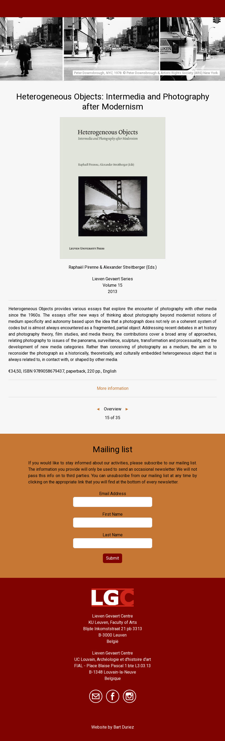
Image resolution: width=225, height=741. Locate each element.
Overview (112, 408)
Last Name (113, 534)
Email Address (112, 493)
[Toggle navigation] (215, 8)
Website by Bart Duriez (112, 727)
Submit (112, 558)
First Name (112, 514)
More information (112, 388)
